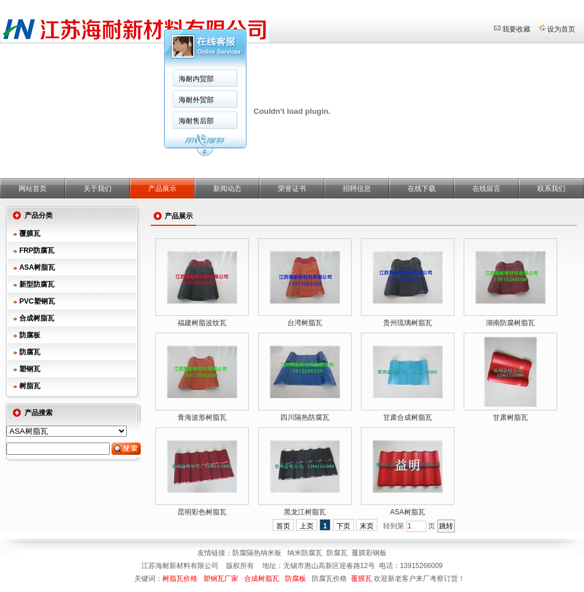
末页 (367, 526)
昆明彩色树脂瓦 (202, 512)
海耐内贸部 (196, 79)
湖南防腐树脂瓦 (510, 323)
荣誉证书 (292, 188)
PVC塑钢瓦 (37, 301)
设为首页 (561, 29)
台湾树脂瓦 (304, 323)
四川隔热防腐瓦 (304, 417)
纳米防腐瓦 (304, 553)
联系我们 (551, 188)
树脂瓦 (29, 386)
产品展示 (162, 188)
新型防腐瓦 (36, 284)
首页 (283, 526)
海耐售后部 (196, 121)
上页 (307, 526)
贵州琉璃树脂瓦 (407, 323)
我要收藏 (516, 29)
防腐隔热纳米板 (257, 553)
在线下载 (422, 188)
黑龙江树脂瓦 (305, 512)
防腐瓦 (29, 352)
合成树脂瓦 (36, 318)
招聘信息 (357, 188)
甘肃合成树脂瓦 (407, 417)
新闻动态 (227, 188)
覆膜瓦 (29, 233)
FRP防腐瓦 (36, 250)
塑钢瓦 (29, 369)
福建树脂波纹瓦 (202, 323)
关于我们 (98, 188)
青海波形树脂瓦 (202, 417)
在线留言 (486, 188)
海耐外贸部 (196, 100)
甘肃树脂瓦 (510, 417)
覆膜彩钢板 (369, 553)
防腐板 (29, 335)
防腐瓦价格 (329, 578)
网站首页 (33, 188)
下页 (343, 526)
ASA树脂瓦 (37, 267)
